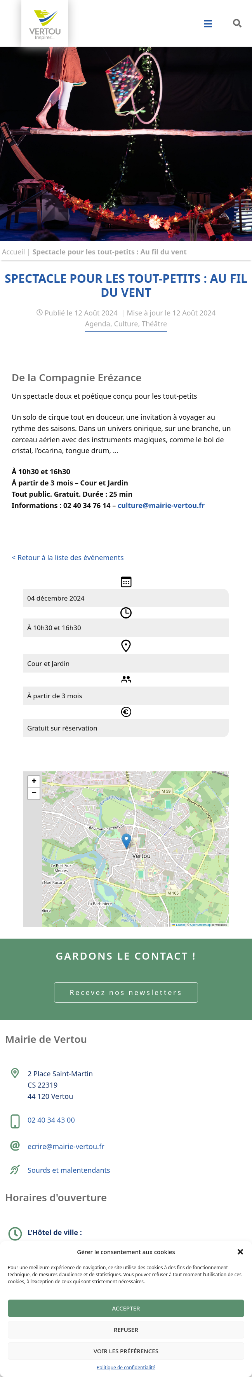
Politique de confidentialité (126, 1367)
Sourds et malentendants (69, 1170)
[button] (240, 1252)
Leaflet (178, 925)
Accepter (126, 1308)
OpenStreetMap (200, 925)
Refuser (126, 1329)
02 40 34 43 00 (51, 1120)
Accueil (13, 251)
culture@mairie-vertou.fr (161, 505)
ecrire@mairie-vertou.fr (66, 1146)
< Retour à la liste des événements (68, 557)
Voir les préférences (126, 1351)
